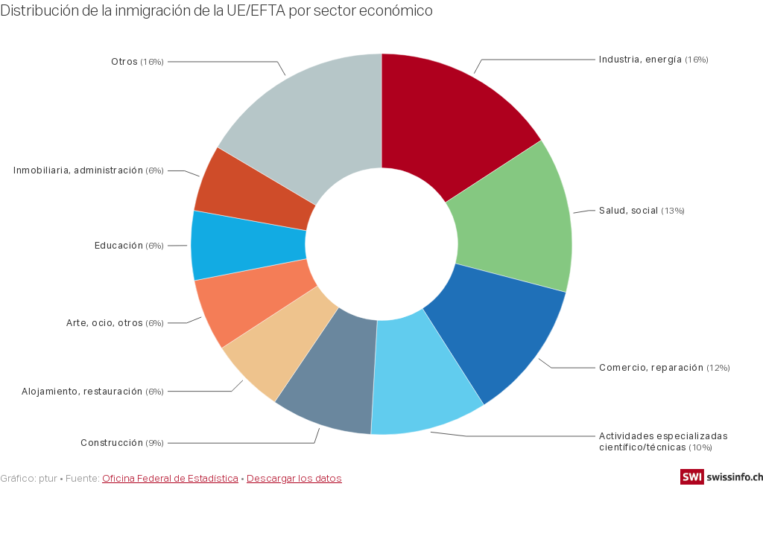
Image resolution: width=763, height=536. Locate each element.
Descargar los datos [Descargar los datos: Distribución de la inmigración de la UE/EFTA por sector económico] (294, 478)
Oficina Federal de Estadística (170, 478)
